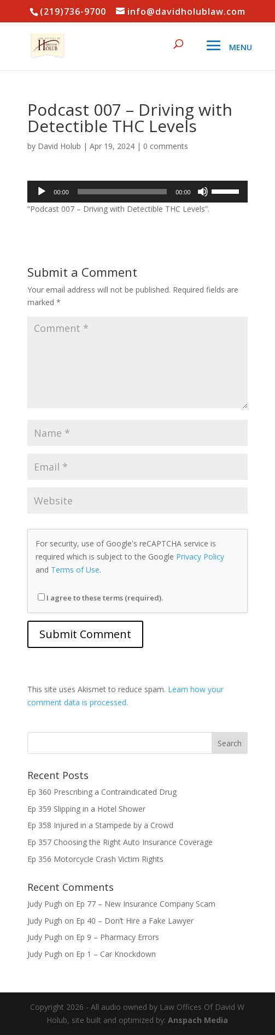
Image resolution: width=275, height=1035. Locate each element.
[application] (137, 192)
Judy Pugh (44, 904)
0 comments (165, 146)
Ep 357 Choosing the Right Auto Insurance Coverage (120, 842)
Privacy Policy (200, 556)
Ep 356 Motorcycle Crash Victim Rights (95, 859)
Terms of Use (75, 569)
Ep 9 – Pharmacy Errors (117, 937)
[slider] (122, 191)
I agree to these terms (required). (100, 598)
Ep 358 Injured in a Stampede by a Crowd (100, 825)
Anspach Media (198, 1020)
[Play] (41, 191)
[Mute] (202, 191)
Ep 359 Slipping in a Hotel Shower (86, 809)
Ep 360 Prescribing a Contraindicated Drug (102, 792)
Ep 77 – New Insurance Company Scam (145, 904)
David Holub (59, 146)
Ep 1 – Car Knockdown (116, 954)
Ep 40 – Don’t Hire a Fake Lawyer (135, 920)
